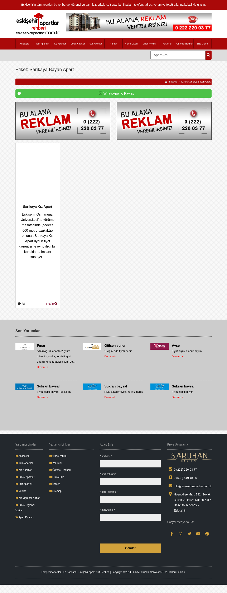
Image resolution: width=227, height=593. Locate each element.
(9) (21, 303)
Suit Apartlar (96, 43)
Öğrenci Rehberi (185, 43)
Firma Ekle (56, 477)
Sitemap (55, 491)
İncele (51, 303)
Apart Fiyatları (24, 517)
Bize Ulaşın (202, 43)
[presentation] (129, 532)
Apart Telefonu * (108, 491)
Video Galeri (131, 43)
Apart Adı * (106, 456)
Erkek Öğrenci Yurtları (24, 508)
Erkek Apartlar (78, 43)
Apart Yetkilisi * (108, 474)
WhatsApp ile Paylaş (76, 93)
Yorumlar (167, 43)
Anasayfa (24, 43)
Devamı (42, 367)
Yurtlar (113, 43)
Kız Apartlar (60, 43)
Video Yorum (149, 43)
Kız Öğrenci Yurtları (27, 497)
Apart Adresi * (107, 509)
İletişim (54, 484)
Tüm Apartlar (42, 43)
